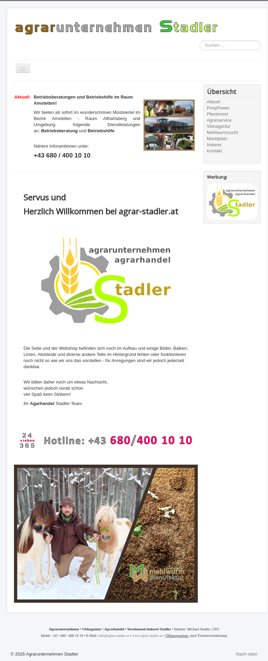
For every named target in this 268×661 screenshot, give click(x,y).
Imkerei (214, 144)
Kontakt (214, 150)
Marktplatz (217, 138)
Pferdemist (217, 114)
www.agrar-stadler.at (147, 635)
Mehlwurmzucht (222, 132)
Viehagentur (219, 126)
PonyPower (218, 107)
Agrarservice (219, 120)
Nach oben (246, 654)
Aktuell (213, 101)
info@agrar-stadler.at (113, 635)
